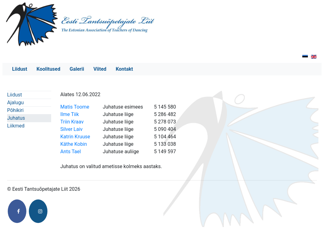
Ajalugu (15, 102)
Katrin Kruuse (75, 137)
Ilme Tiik (69, 114)
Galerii (76, 69)
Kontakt (124, 69)
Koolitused (48, 69)
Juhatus (16, 118)
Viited (99, 69)
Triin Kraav (72, 122)
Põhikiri (15, 110)
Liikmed (15, 126)
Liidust (19, 69)
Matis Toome (74, 107)
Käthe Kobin (73, 144)
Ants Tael (70, 151)
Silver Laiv (71, 129)
